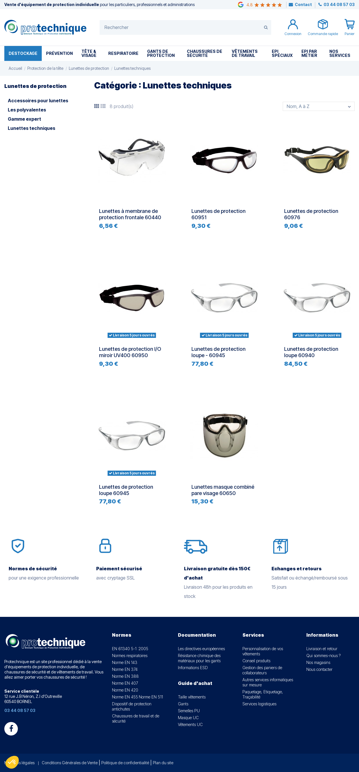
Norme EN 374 (125, 669)
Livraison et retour (321, 648)
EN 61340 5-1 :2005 (130, 648)
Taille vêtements (192, 696)
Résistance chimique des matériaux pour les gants (199, 658)
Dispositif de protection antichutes (131, 706)
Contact (303, 4)
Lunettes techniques (31, 128)
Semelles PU (189, 710)
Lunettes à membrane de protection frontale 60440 (130, 214)
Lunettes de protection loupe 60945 (126, 490)
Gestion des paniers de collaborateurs (262, 670)
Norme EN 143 (124, 662)
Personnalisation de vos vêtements (262, 651)
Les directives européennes (201, 648)
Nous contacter (319, 669)
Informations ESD (193, 667)
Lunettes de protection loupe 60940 (311, 352)
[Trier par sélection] (319, 106)
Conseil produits (256, 660)
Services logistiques (259, 703)
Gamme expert (24, 119)
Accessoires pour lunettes (38, 100)
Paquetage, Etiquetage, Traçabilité (262, 694)
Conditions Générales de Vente (70, 762)
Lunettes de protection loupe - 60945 (218, 352)
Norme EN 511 (151, 696)
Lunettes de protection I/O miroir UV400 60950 (130, 352)
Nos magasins (318, 662)
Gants (183, 703)
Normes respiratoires (129, 655)
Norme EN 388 (125, 676)
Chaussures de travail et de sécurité (135, 718)
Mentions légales (19, 762)
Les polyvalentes (27, 110)
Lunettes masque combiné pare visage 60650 (222, 490)
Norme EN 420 (125, 690)
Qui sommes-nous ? (323, 655)
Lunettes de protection (35, 86)
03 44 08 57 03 (339, 4)
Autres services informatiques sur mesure (267, 682)
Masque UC (188, 717)
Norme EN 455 (125, 696)
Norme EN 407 (125, 683)
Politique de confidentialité (125, 762)
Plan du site (163, 762)
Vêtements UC (190, 724)
